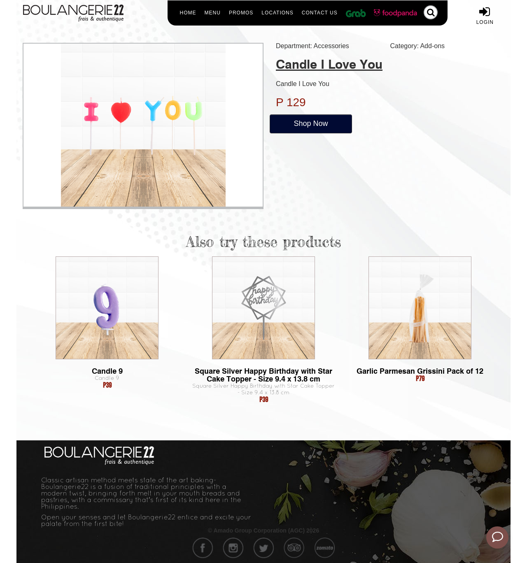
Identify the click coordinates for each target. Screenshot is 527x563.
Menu (213, 13)
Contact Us (320, 13)
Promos (241, 13)
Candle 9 (107, 371)
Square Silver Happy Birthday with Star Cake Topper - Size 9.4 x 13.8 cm (263, 375)
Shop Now (311, 123)
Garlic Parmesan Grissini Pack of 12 (420, 371)
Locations (277, 13)
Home (188, 13)
